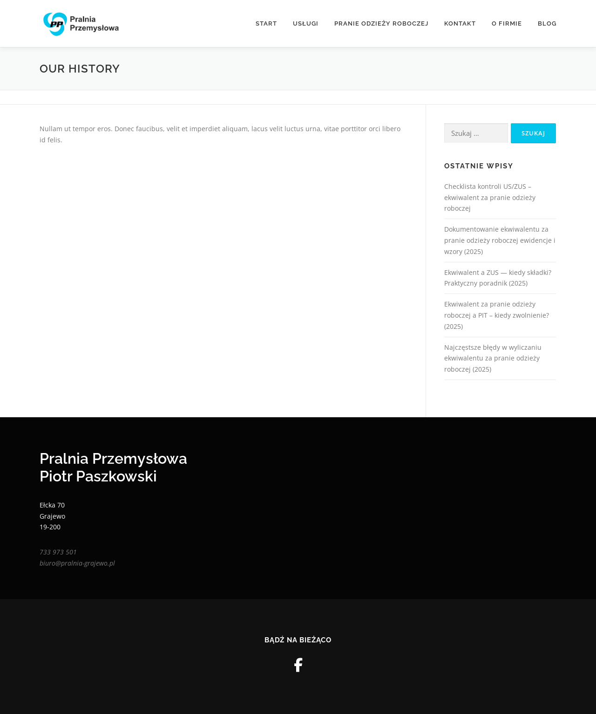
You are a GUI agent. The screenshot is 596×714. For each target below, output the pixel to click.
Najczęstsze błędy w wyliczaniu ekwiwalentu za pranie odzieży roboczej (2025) (493, 358)
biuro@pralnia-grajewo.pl (77, 563)
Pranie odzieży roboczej (381, 23)
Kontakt (460, 23)
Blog (547, 23)
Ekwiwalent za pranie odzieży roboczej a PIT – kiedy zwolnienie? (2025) (496, 315)
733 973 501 (58, 551)
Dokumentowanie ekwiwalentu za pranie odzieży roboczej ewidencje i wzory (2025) (499, 240)
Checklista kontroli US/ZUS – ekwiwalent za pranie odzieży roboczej (489, 197)
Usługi (305, 23)
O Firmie (507, 23)
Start (266, 23)
